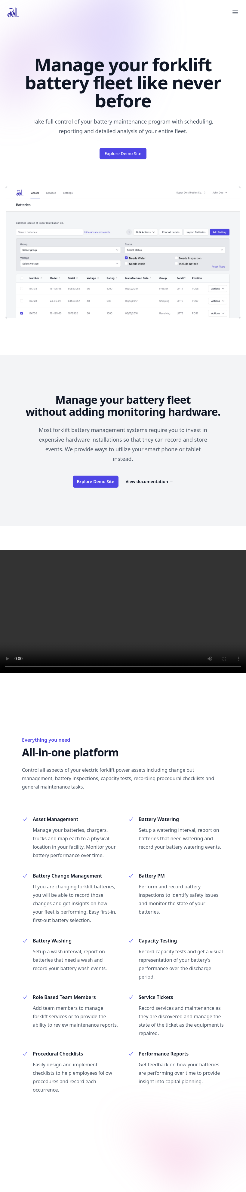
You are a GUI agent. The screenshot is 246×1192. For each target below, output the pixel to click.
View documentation (150, 481)
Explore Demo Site (123, 153)
